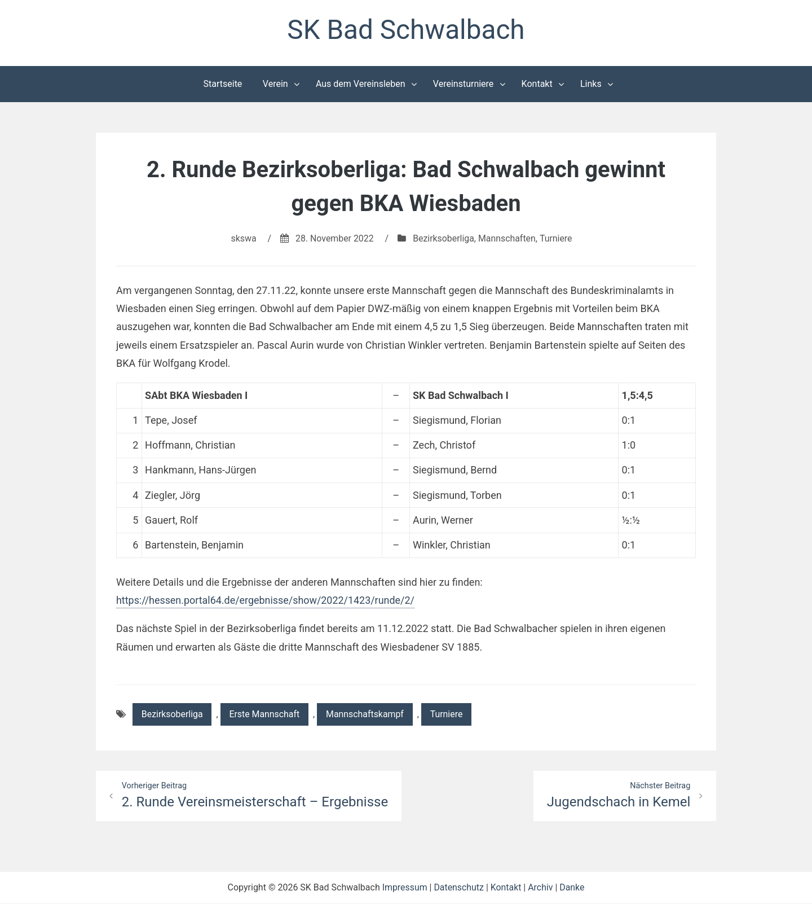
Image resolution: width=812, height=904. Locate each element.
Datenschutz (459, 888)
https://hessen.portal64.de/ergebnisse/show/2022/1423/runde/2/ (266, 601)
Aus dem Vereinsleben (360, 83)
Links (591, 83)
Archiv (541, 888)
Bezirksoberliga (444, 238)
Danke (572, 888)
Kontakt (537, 83)
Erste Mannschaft (265, 714)
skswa (242, 238)
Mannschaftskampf (367, 714)
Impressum (404, 888)
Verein (275, 83)
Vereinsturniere (463, 83)
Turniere (556, 238)
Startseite (223, 83)
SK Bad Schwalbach (406, 30)
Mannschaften (508, 238)
